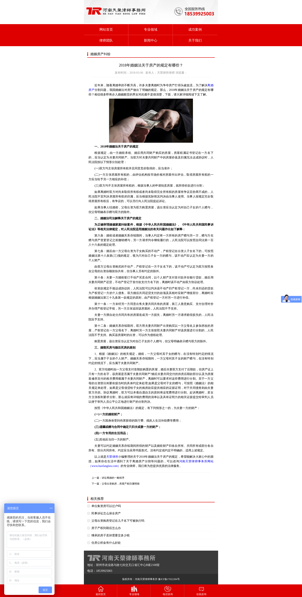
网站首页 (106, 29)
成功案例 (195, 29)
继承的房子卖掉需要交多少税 (110, 535)
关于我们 (195, 40)
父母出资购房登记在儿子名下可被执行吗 (117, 520)
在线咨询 (201, 590)
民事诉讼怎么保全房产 (106, 513)
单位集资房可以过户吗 (106, 506)
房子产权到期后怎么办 (106, 528)
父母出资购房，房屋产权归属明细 (120, 483)
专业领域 (150, 29)
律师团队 (106, 40)
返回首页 (100, 590)
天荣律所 (112, 456)
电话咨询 (168, 590)
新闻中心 (150, 40)
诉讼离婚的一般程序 (113, 477)
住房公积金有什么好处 (106, 542)
